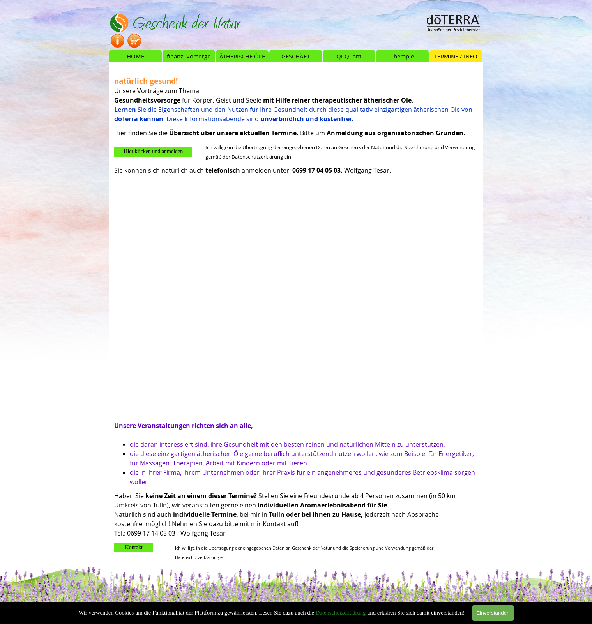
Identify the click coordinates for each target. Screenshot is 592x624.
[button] (153, 152)
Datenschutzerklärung (341, 613)
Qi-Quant (348, 56)
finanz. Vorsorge (188, 56)
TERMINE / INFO (455, 56)
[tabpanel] (295, 95)
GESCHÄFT (295, 56)
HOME (135, 56)
